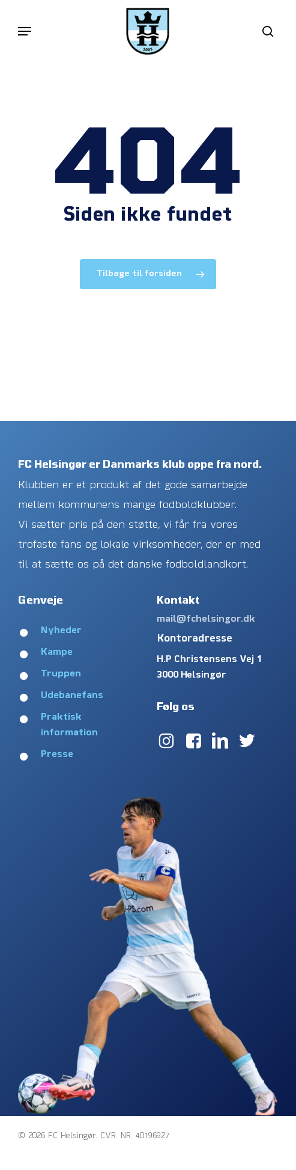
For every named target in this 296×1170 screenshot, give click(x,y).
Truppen (61, 674)
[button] (24, 31)
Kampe (57, 652)
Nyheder (61, 631)
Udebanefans (72, 695)
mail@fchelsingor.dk (206, 619)
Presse (57, 754)
